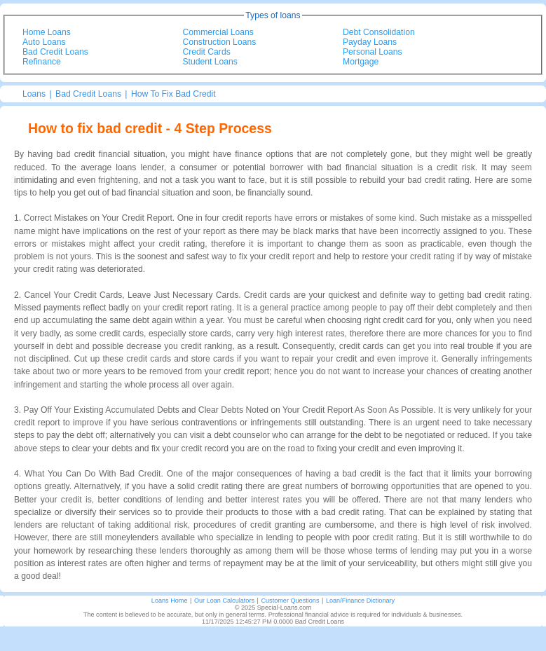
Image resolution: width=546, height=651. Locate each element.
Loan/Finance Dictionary (360, 600)
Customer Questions (290, 600)
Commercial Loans (218, 32)
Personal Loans (372, 52)
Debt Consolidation (379, 32)
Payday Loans (370, 42)
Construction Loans (220, 42)
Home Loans (46, 32)
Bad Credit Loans (55, 52)
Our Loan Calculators (224, 600)
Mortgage (360, 62)
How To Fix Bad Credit (173, 94)
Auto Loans (44, 42)
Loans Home (169, 600)
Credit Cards (207, 52)
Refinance (41, 62)
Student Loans (210, 62)
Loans (34, 94)
